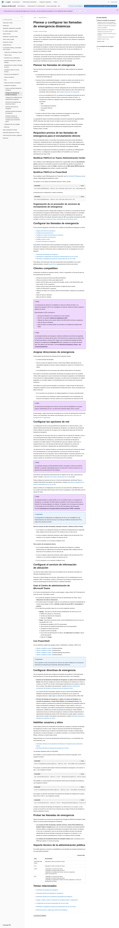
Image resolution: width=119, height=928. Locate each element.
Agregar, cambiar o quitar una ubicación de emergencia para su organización (57, 900)
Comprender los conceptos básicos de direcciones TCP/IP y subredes (60, 508)
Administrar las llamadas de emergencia (47, 254)
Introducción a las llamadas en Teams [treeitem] (13, 52)
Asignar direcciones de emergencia (45, 230)
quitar (49, 648)
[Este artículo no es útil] (99, 49)
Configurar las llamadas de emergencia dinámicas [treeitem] (12, 93)
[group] (59, 188)
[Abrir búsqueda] (108, 2)
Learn (35, 17)
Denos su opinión (80, 11)
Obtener (38, 648)
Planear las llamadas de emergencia (106, 20)
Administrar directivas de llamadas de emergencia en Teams (52, 748)
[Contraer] (22, 16)
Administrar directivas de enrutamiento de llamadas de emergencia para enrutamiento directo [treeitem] (12, 118)
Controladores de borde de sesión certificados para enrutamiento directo (57, 219)
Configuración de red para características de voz (56, 476)
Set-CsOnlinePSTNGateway (73, 176)
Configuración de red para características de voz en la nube (52, 903)
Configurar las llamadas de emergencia (106, 25)
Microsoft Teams (43, 17)
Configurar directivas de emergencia (69, 92)
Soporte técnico (52, 264)
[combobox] (12, 19)
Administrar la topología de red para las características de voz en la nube (56, 258)
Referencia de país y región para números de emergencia (51, 910)
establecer (44, 648)
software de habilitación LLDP (58, 318)
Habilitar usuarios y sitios (43, 239)
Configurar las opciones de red (44, 233)
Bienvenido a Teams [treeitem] (8, 22)
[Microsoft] (3, 2)
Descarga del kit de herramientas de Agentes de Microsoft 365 (100, 6)
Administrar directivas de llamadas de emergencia (49, 893)
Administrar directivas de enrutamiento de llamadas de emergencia (54, 896)
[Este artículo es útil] (97, 49)
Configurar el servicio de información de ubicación (49, 235)
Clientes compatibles (102, 27)
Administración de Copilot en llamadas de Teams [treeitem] (13, 66)
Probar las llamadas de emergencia (45, 241)
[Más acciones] (84, 17)
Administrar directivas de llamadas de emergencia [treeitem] (13, 112)
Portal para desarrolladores (76, 6)
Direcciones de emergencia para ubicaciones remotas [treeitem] (13, 103)
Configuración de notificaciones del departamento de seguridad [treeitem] (13, 98)
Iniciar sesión (114, 2)
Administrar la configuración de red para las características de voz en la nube (57, 256)
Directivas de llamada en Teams (68, 344)
